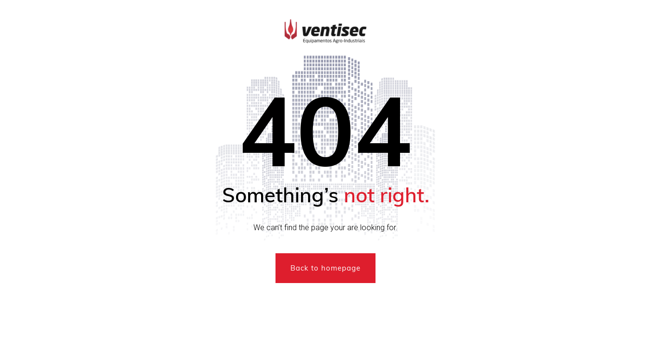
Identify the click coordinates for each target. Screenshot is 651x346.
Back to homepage (325, 267)
